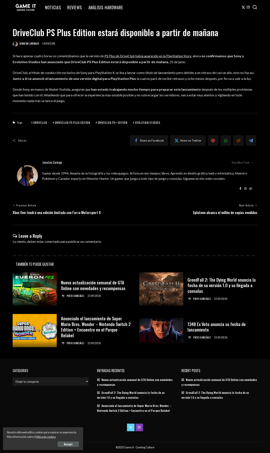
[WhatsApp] (225, 140)
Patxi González (76, 298)
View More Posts (242, 162)
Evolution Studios (147, 122)
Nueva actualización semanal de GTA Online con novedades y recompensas (93, 282)
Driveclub (40, 122)
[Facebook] (149, 140)
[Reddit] (238, 140)
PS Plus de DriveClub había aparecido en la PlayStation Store (148, 56)
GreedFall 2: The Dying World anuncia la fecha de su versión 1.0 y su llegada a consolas (222, 285)
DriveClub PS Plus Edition (72, 122)
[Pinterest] (213, 140)
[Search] (254, 7)
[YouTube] (250, 188)
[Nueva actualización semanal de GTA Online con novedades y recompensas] (35, 289)
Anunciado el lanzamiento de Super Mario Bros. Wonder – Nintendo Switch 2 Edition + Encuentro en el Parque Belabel (94, 326)
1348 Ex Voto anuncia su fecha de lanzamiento (217, 327)
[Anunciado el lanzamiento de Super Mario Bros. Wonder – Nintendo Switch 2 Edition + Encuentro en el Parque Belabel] (35, 330)
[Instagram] (248, 7)
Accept (51, 444)
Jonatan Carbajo (29, 43)
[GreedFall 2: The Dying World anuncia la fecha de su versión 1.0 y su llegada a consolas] (161, 289)
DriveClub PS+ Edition (112, 122)
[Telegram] (251, 140)
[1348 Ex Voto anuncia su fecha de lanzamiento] (161, 330)
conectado (52, 241)
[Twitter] (243, 7)
